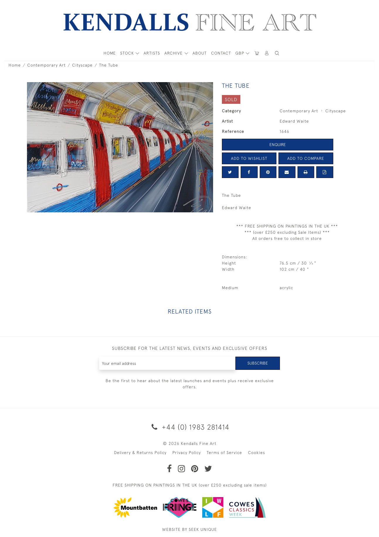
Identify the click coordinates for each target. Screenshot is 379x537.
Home (15, 65)
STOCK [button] (127, 53)
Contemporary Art (46, 65)
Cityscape (82, 65)
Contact (221, 53)
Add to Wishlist (249, 158)
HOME (109, 53)
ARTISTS (152, 53)
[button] (277, 53)
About (200, 53)
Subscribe (257, 363)
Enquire (277, 144)
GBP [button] (240, 53)
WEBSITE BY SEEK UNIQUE (189, 529)
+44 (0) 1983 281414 (189, 427)
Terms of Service (224, 452)
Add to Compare (305, 158)
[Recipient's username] (167, 363)
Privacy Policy (186, 452)
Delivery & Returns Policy (140, 452)
